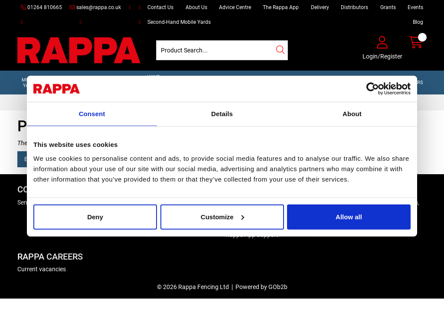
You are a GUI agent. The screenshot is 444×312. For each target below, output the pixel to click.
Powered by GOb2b (261, 286)
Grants (388, 7)
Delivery (320, 7)
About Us (196, 7)
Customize (222, 216)
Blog (418, 22)
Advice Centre (235, 7)
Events (415, 7)
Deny (95, 216)
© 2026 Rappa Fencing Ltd (193, 286)
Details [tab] (222, 113)
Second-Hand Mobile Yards (179, 22)
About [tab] (352, 113)
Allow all (349, 216)
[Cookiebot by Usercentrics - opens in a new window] (373, 88)
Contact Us (160, 7)
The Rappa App (281, 7)
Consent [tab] (92, 113)
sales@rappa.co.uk (95, 7)
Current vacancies (41, 269)
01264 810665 (41, 7)
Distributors (354, 7)
